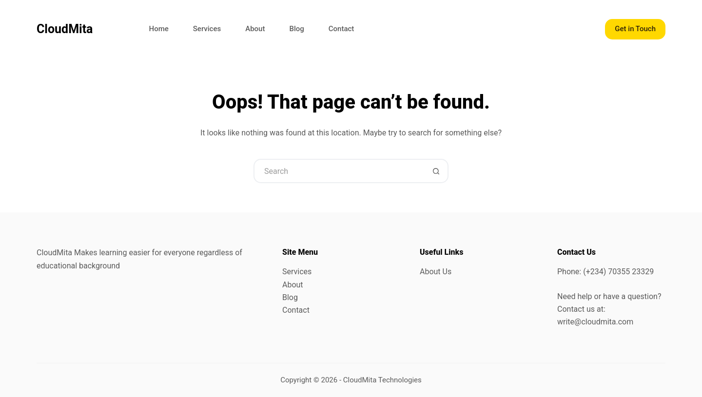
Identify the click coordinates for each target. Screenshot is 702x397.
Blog (296, 28)
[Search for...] (339, 171)
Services (207, 28)
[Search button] (436, 171)
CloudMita (65, 29)
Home (159, 28)
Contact (341, 28)
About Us (435, 271)
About (255, 28)
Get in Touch (635, 28)
